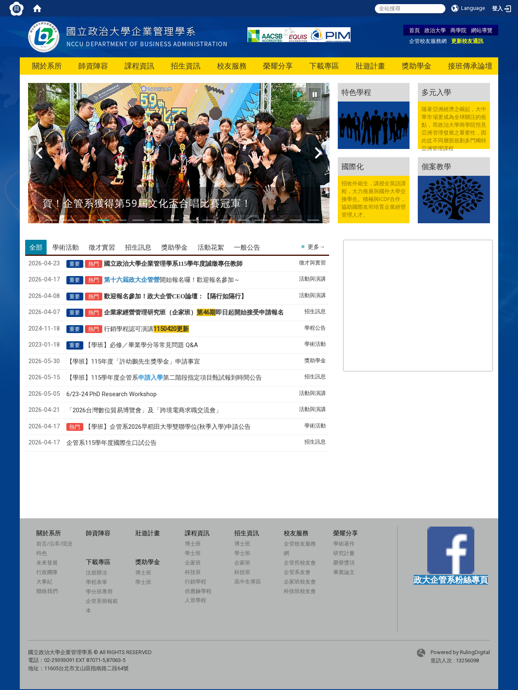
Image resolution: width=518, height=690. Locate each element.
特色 (41, 553)
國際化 (352, 166)
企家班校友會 (300, 581)
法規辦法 (96, 572)
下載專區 (324, 65)
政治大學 (435, 30)
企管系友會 (297, 572)
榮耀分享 (278, 65)
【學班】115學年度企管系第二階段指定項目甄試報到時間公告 (164, 377)
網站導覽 (481, 30)
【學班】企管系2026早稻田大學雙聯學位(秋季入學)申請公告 (168, 426)
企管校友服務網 (428, 41)
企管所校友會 (300, 562)
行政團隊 (47, 572)
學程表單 (96, 582)
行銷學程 (195, 581)
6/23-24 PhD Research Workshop (111, 394)
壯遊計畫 (370, 65)
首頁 (414, 30)
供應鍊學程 (198, 591)
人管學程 (195, 600)
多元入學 (436, 92)
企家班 (193, 562)
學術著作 (344, 543)
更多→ (316, 246)
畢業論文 (344, 572)
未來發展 (47, 562)
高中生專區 (247, 581)
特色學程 (356, 92)
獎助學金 (416, 65)
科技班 (193, 572)
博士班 (193, 543)
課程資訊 (139, 65)
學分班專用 (99, 591)
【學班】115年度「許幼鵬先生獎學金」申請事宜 (133, 361)
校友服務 (232, 65)
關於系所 (47, 65)
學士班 (193, 553)
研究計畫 (344, 553)
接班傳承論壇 (470, 65)
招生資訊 (185, 65)
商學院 (458, 30)
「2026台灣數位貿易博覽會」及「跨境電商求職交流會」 (144, 410)
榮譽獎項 (344, 562)
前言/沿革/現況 (54, 543)
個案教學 (436, 166)
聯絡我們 (47, 591)
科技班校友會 (300, 591)
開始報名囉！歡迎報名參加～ (172, 280)
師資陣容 (93, 65)
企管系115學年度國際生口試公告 (111, 443)
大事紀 (44, 581)
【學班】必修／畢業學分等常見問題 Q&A (141, 345)
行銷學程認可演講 (146, 329)
